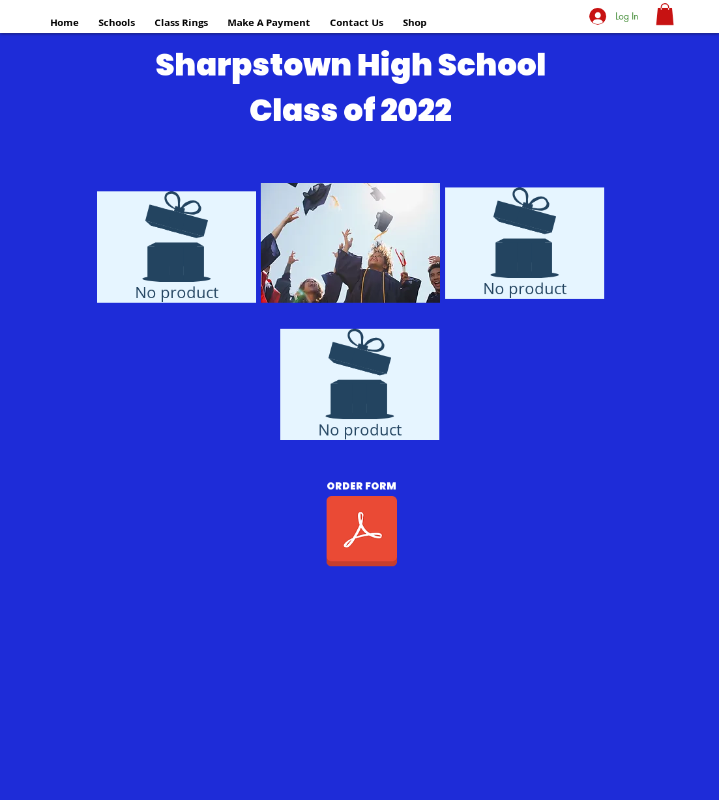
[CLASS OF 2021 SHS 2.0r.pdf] (361, 532)
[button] (117, 22)
